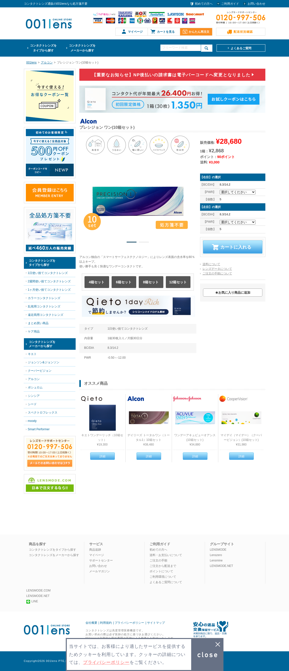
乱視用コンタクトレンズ (44, 306)
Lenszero (216, 555)
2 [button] (144, 243)
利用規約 (106, 622)
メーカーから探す (82, 47)
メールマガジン (99, 571)
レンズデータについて (217, 269)
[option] (138, 201)
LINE (32, 601)
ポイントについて (161, 571)
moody (32, 421)
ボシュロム (35, 387)
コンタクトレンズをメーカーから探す (54, 555)
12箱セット (178, 282)
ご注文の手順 (158, 560)
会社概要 (91, 622)
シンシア (34, 396)
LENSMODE (218, 549)
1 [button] (131, 243)
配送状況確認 (243, 31)
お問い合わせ (256, 3)
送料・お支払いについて (166, 555)
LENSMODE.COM (38, 590)
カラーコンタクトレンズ (44, 298)
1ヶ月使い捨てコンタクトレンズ (49, 289)
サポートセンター (101, 560)
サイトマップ (156, 622)
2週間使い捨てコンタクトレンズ (49, 281)
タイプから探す (43, 47)
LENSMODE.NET (221, 566)
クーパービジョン (39, 370)
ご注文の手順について (217, 273)
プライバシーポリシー (129, 622)
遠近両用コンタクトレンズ (45, 315)
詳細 (102, 456)
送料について (211, 264)
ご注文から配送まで (163, 566)
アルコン (34, 379)
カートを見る (166, 31)
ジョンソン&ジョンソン (43, 362)
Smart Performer (39, 429)
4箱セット (97, 282)
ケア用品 (34, 331)
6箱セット (124, 282)
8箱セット (151, 282)
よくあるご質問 (241, 48)
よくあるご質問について (166, 582)
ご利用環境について (163, 576)
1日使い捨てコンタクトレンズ (48, 273)
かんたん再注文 (199, 31)
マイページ (135, 31)
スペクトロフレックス (42, 412)
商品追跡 (95, 549)
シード (32, 404)
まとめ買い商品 (38, 323)
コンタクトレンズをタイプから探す (52, 549)
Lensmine (216, 560)
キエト (32, 354)
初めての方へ (204, 3)
